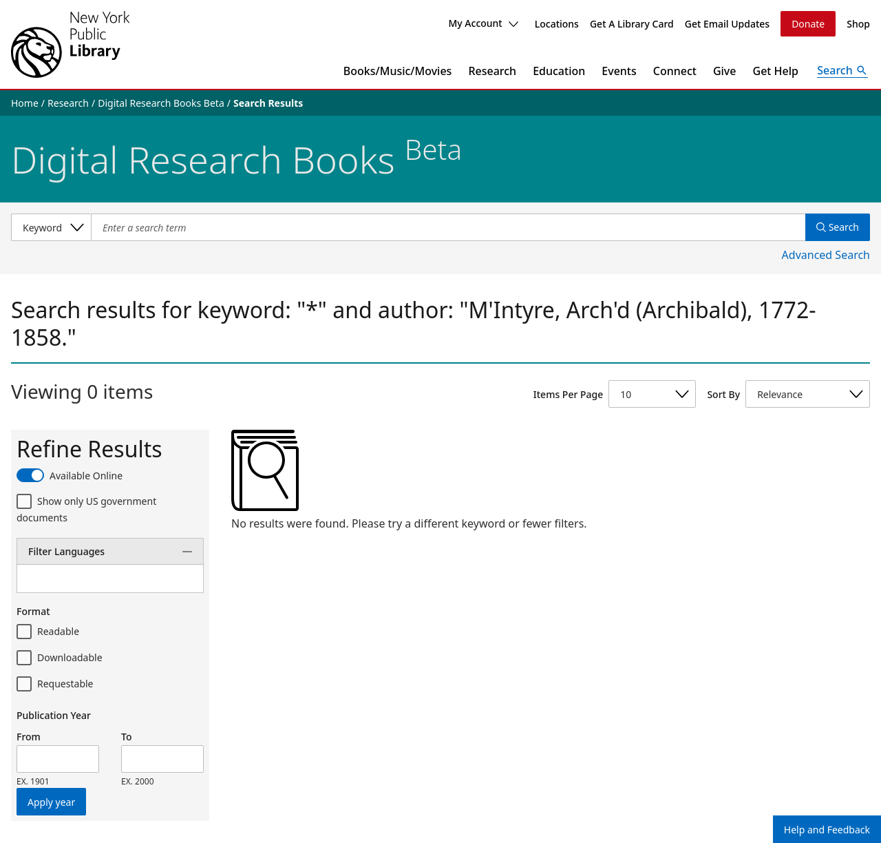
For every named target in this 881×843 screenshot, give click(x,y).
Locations (557, 23)
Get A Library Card (632, 23)
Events (619, 71)
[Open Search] (842, 71)
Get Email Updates (727, 23)
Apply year (51, 802)
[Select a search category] (51, 227)
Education (559, 71)
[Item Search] (448, 227)
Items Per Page (568, 394)
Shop (858, 23)
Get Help (776, 71)
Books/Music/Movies (397, 71)
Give (724, 71)
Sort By (723, 394)
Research (492, 71)
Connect (675, 71)
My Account (483, 23)
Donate (808, 23)
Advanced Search (826, 254)
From (29, 736)
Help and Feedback (827, 829)
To (126, 736)
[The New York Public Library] (70, 44)
